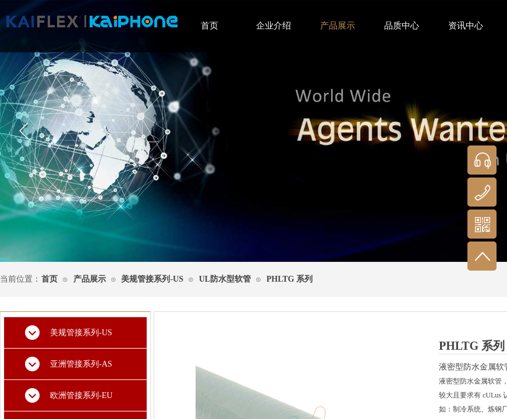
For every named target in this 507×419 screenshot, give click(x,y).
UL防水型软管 (225, 279)
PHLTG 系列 (290, 279)
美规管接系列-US (152, 279)
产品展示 (89, 279)
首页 (49, 279)
